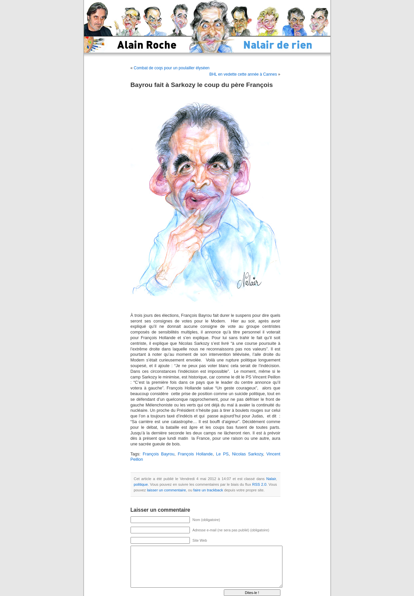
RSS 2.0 (259, 484)
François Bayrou (158, 454)
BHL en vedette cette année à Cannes (243, 74)
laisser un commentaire (166, 490)
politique (141, 484)
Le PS (222, 454)
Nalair (271, 479)
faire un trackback (208, 490)
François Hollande (195, 454)
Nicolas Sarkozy (247, 454)
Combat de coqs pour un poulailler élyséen (171, 68)
